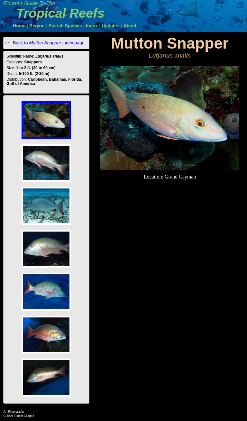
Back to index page (48, 42)
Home (19, 25)
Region (36, 25)
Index (92, 25)
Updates (110, 25)
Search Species (65, 25)
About (130, 25)
